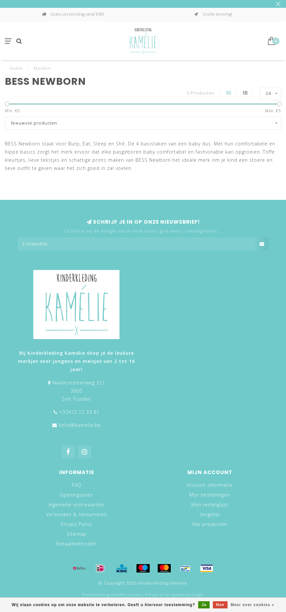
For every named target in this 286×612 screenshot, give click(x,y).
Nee (220, 605)
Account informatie (209, 485)
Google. (197, 594)
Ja (203, 605)
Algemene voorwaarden (76, 504)
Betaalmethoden (76, 544)
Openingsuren (76, 495)
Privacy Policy (76, 524)
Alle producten (209, 524)
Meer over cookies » (252, 605)
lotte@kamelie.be (80, 425)
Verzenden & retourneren (76, 514)
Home (16, 68)
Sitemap (77, 534)
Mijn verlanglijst (209, 504)
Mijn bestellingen (209, 495)
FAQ (76, 485)
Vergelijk (210, 514)
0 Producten (200, 93)
